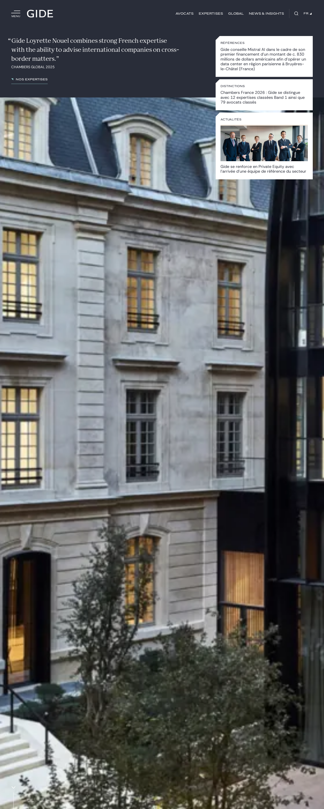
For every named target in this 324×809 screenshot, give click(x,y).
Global (236, 13)
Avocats (185, 13)
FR (308, 13)
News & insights (266, 13)
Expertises (211, 13)
